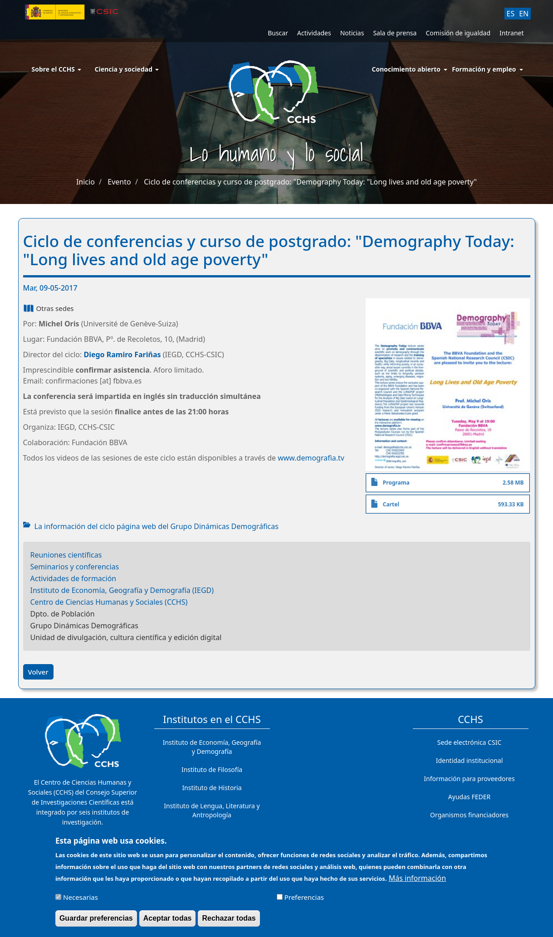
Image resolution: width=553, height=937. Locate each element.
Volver (38, 671)
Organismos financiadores (469, 815)
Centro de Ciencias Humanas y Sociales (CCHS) (109, 602)
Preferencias (304, 901)
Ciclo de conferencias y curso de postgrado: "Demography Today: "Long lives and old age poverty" (310, 182)
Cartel (391, 504)
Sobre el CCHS (56, 69)
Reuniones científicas (66, 555)
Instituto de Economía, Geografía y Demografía (212, 747)
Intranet (511, 33)
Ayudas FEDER (469, 796)
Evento (119, 182)
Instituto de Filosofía (211, 769)
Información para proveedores (469, 778)
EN (524, 14)
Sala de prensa (394, 33)
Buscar (278, 33)
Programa (396, 482)
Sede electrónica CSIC (469, 742)
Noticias (352, 33)
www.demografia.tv (311, 458)
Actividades (314, 33)
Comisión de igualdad (458, 33)
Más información (417, 882)
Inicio (85, 182)
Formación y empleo (484, 69)
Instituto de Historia (211, 787)
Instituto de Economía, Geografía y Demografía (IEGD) (122, 590)
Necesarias (80, 901)
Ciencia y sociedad (127, 69)
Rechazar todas (228, 922)
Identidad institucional (469, 760)
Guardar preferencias (96, 922)
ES (511, 14)
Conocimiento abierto (406, 69)
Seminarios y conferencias (74, 567)
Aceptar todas (167, 922)
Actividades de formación (73, 578)
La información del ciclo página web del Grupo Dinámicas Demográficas (156, 526)
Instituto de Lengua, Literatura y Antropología (211, 810)
